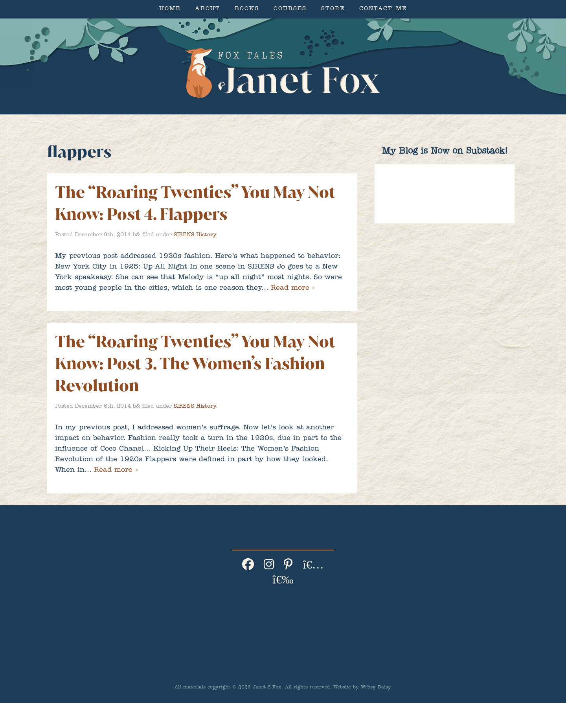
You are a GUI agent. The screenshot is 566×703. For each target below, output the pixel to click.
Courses (290, 9)
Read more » (292, 288)
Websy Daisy (375, 687)
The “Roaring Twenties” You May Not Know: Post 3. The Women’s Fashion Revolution (195, 363)
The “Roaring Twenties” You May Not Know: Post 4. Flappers (195, 203)
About (207, 9)
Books (247, 9)
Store (333, 9)
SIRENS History (195, 235)
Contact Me (383, 9)
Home (169, 9)
